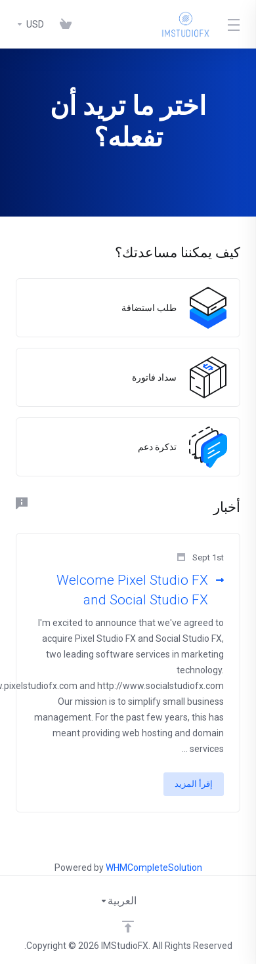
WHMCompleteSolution (154, 867)
